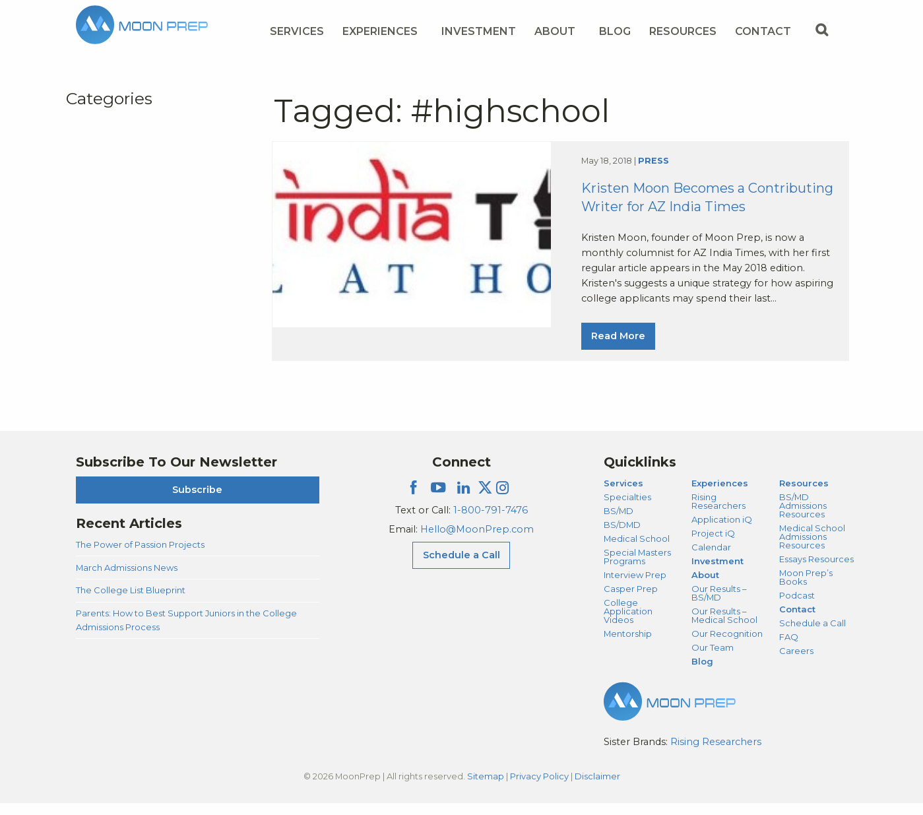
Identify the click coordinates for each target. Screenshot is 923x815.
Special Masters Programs (637, 568)
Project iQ (713, 545)
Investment (478, 31)
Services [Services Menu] (297, 31)
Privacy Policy (539, 788)
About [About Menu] (554, 31)
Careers (796, 662)
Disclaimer (597, 788)
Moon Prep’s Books (806, 589)
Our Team (712, 659)
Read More (618, 342)
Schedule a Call (812, 635)
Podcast (797, 607)
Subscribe (197, 501)
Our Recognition (727, 645)
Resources (804, 495)
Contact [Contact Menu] (763, 31)
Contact (797, 621)
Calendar (711, 559)
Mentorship (628, 645)
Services (623, 495)
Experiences (719, 495)
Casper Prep (631, 600)
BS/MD (618, 522)
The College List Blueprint (130, 602)
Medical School (637, 550)
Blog (615, 31)
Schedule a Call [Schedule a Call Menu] (461, 567)
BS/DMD (622, 536)
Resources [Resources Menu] (682, 31)
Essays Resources (816, 571)
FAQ (788, 648)
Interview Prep (635, 586)
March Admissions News (126, 579)
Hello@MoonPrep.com (477, 541)
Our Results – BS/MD (718, 604)
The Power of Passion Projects (140, 556)
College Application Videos (628, 623)
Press (653, 167)
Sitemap (485, 788)
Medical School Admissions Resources (812, 548)
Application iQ (721, 531)
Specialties (627, 509)
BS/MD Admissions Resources (803, 517)
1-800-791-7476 (490, 522)
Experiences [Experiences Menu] (380, 31)
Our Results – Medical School (724, 627)
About (705, 586)
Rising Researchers (718, 513)
